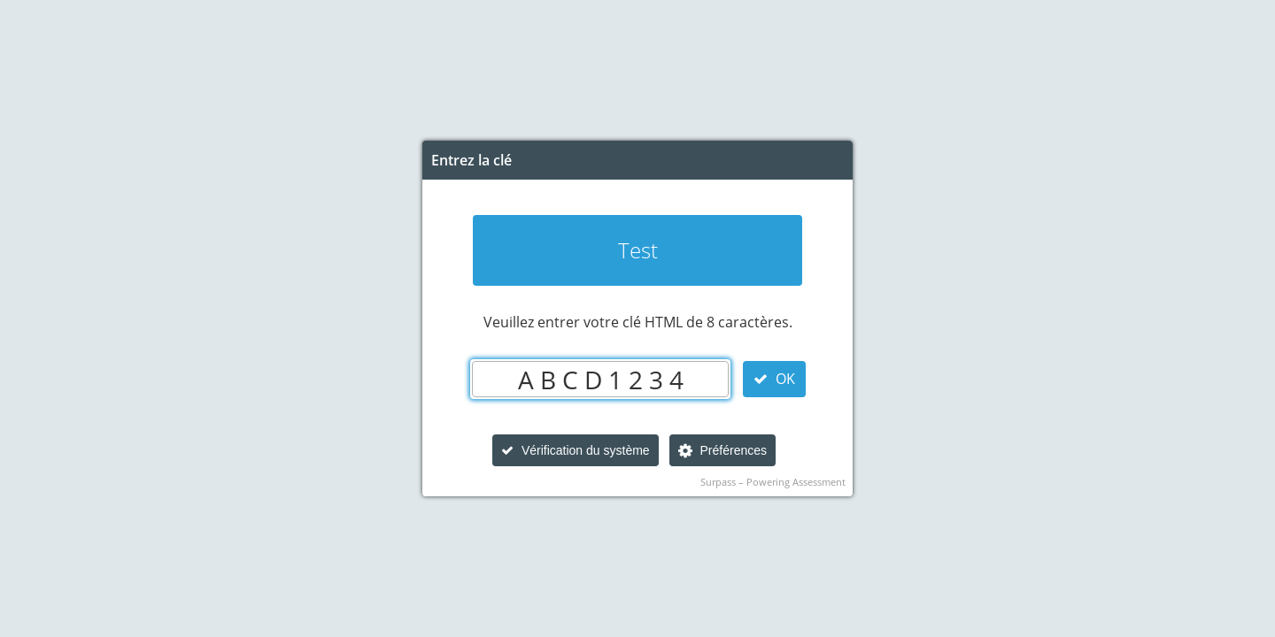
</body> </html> (637, 318)
